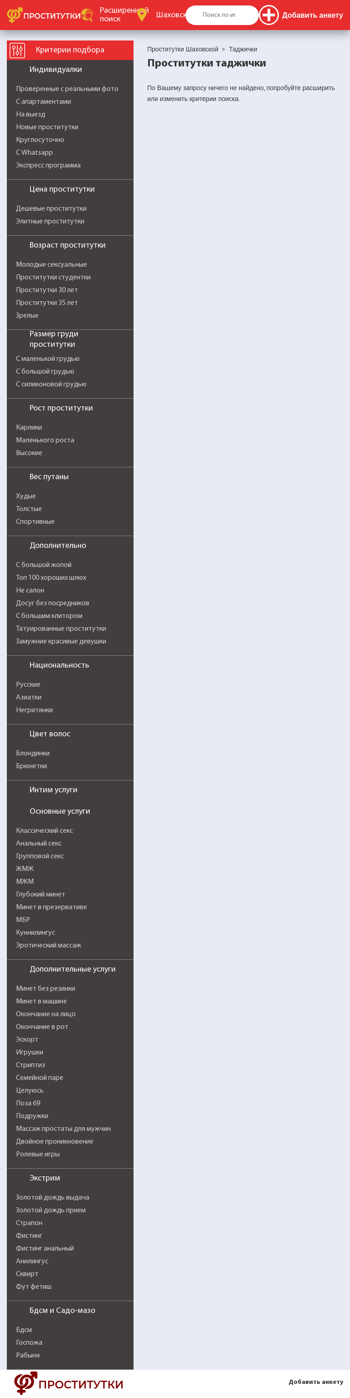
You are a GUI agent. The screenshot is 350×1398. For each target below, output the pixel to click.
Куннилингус (35, 933)
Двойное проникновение (54, 1141)
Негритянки (34, 710)
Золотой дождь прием (51, 1210)
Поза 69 (28, 1103)
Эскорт (27, 1039)
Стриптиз (30, 1065)
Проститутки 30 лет (47, 290)
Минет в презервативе (51, 907)
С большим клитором (49, 616)
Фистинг (29, 1236)
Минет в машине (41, 1001)
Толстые (29, 509)
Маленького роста (45, 440)
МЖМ (25, 882)
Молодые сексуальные (51, 264)
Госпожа (29, 1343)
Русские (28, 685)
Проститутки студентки (53, 277)
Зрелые (27, 315)
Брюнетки (31, 766)
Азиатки (28, 697)
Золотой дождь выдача (52, 1197)
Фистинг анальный (45, 1248)
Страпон (29, 1223)
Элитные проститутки (50, 221)
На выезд (30, 114)
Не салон (30, 590)
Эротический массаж (48, 945)
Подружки (32, 1116)
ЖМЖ (25, 869)
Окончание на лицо (46, 1014)
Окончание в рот (42, 1027)
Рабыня (28, 1355)
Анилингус (32, 1261)
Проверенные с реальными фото (67, 89)
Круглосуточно (40, 140)
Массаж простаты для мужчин (63, 1129)
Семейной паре (39, 1078)
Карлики (29, 427)
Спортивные (35, 522)
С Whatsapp (34, 153)
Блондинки (33, 753)
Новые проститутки (47, 127)
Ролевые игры (38, 1154)
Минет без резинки (45, 989)
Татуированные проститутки (61, 629)
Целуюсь (30, 1090)
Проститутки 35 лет (47, 303)
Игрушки (29, 1052)
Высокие (29, 453)
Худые (26, 496)
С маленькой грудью (48, 359)
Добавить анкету (315, 1382)
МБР (23, 920)
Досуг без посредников (52, 603)
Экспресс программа (48, 165)
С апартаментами (43, 102)
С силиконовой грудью (51, 384)
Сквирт (27, 1274)
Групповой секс (40, 856)
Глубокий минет (40, 894)
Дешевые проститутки (51, 209)
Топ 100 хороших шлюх (51, 578)
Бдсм (24, 1330)
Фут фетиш (33, 1287)
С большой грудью (45, 371)
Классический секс (44, 831)
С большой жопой (44, 565)
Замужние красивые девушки (61, 641)
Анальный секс (39, 843)
